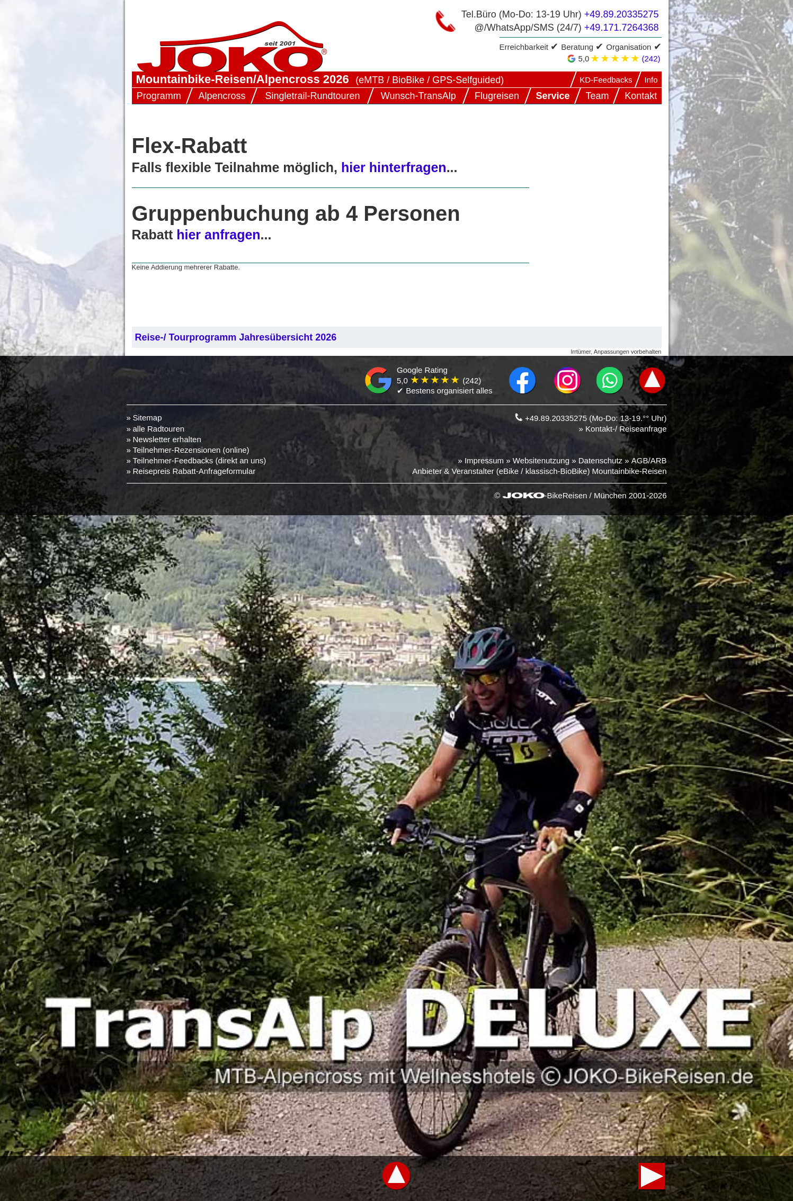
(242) (650, 58)
